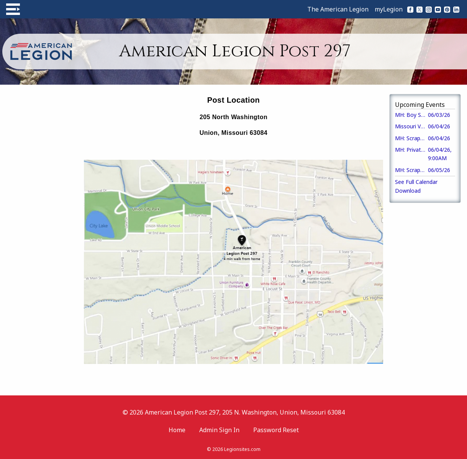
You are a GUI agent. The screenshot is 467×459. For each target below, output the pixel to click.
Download (408, 190)
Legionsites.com (242, 449)
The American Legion (338, 9)
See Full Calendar (416, 181)
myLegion (389, 9)
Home (177, 430)
